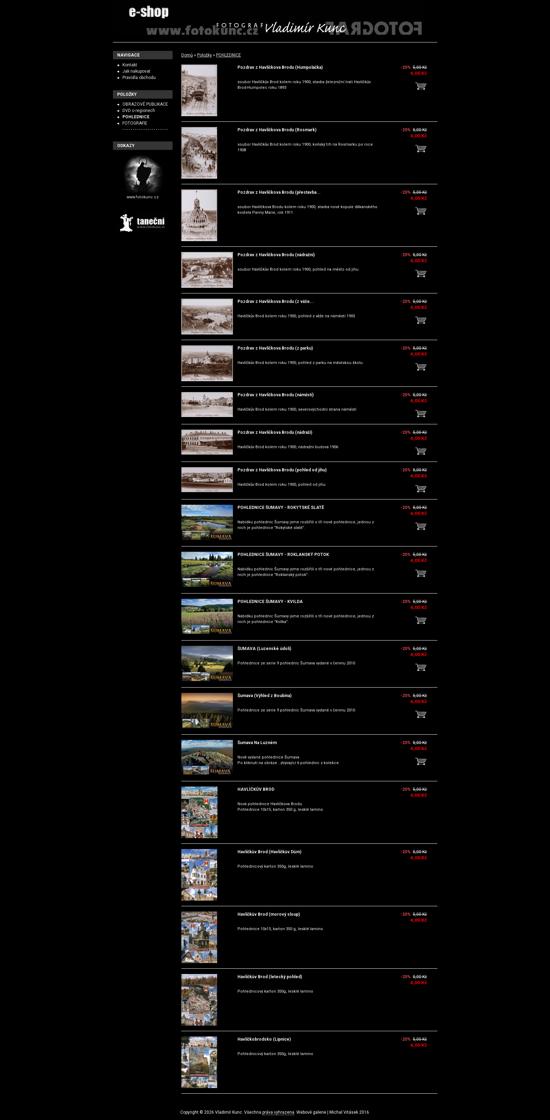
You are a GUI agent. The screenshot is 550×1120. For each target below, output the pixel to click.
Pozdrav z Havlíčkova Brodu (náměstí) (275, 394)
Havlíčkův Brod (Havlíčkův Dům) (269, 851)
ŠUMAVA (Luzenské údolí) (264, 648)
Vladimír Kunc (228, 1112)
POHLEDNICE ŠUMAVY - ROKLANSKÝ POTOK (283, 554)
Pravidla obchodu (139, 77)
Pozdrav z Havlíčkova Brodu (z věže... (275, 301)
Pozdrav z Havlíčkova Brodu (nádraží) (274, 432)
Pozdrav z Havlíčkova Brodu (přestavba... (279, 192)
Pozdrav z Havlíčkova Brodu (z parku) (275, 348)
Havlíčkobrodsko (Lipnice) (264, 1039)
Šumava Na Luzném (257, 742)
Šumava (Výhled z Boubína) (264, 695)
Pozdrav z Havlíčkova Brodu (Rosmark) (276, 129)
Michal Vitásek (343, 1112)
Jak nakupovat (136, 71)
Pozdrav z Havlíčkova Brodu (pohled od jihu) (282, 470)
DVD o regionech (138, 110)
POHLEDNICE (228, 55)
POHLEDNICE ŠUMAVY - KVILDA (270, 601)
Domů (187, 55)
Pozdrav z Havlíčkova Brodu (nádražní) (276, 254)
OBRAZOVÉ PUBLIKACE (145, 104)
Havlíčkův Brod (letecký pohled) (269, 976)
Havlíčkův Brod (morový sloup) (268, 914)
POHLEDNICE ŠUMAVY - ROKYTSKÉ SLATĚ (280, 507)
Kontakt (129, 64)
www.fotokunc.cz (143, 197)
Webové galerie (311, 1112)
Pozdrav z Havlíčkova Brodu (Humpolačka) (280, 67)
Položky (204, 55)
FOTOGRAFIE (134, 123)
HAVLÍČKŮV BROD (255, 789)
